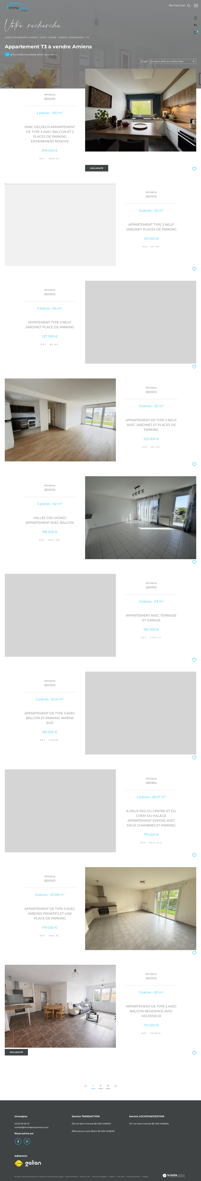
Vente (43, 37)
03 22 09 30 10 (22, 1123)
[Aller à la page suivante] (115, 1086)
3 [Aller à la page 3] (108, 1086)
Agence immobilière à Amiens (21, 37)
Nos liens (121, 1176)
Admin (112, 1176)
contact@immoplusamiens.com (31, 1127)
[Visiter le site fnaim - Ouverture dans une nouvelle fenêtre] (19, 1163)
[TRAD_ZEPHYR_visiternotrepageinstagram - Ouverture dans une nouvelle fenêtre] (26, 1141)
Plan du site (85, 1176)
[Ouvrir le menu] (196, 5)
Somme (52, 37)
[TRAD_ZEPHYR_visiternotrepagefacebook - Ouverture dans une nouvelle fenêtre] (18, 1141)
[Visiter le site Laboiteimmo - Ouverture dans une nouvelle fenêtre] (174, 1175)
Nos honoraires (72, 1176)
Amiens (63, 37)
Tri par (144, 61)
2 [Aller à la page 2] (100, 1086)
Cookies (145, 1176)
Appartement (76, 37)
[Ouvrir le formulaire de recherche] (178, 5)
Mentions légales (99, 1176)
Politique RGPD (133, 1176)
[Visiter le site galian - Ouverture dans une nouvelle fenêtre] (33, 1163)
